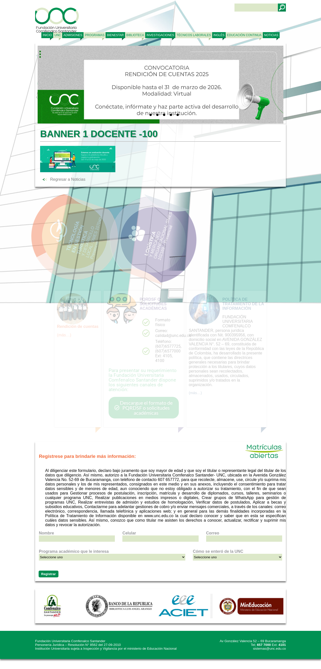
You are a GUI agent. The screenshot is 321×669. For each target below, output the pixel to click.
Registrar (48, 574)
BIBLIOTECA (135, 35)
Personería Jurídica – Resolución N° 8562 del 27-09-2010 (78, 645)
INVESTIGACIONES (160, 35)
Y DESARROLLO (56, 231)
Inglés (218, 35)
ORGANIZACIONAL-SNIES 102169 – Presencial (131, 229)
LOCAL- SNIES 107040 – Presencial (60, 222)
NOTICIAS (271, 35)
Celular (129, 533)
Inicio (47, 35)
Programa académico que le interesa (74, 551)
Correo (212, 533)
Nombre (46, 533)
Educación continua (244, 35)
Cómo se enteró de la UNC (218, 551)
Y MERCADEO (129, 242)
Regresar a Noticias (68, 179)
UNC (57, 35)
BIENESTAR (115, 35)
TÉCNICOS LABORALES (194, 35)
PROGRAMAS (94, 35)
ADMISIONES (72, 35)
